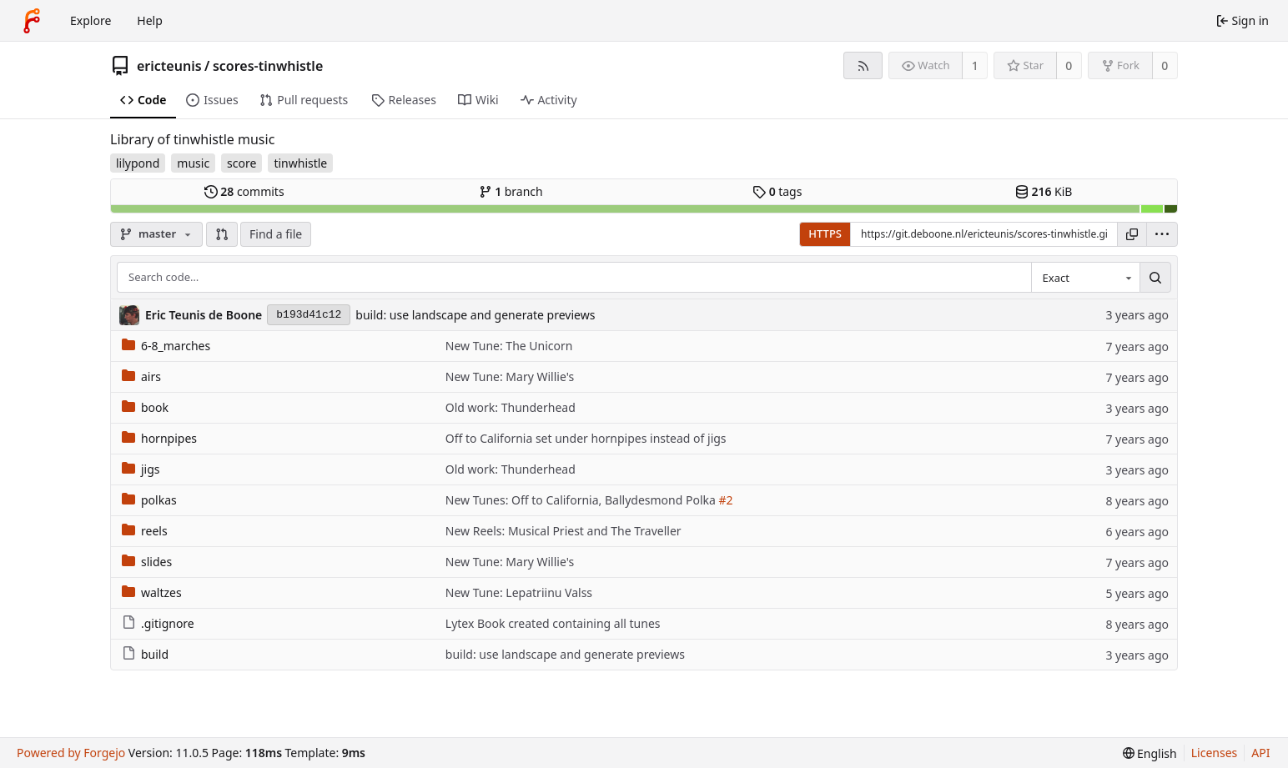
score (241, 163)
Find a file (275, 234)
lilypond (137, 163)
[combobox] (1085, 278)
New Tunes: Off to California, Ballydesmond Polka (582, 500)
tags (777, 191)
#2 (725, 500)
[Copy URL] (1132, 234)
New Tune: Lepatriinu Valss (518, 592)
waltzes (152, 592)
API (1260, 752)
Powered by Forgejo (71, 752)
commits (244, 191)
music (193, 163)
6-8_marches (166, 346)
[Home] (31, 21)
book (145, 407)
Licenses (1214, 752)
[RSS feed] (863, 65)
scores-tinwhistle (268, 66)
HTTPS (825, 233)
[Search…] (1155, 278)
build (145, 654)
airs (141, 376)
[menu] (1162, 234)
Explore (90, 20)
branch (511, 191)
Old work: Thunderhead (510, 407)
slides (147, 562)
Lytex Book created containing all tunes (553, 623)
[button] (222, 234)
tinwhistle (300, 163)
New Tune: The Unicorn (509, 346)
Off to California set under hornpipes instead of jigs (586, 438)
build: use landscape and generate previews (475, 315)
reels (145, 531)
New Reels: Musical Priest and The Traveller (563, 531)
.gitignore (158, 623)
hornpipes (159, 438)
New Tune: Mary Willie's (509, 376)
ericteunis (169, 66)
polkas (149, 500)
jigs (141, 469)
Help (150, 20)
